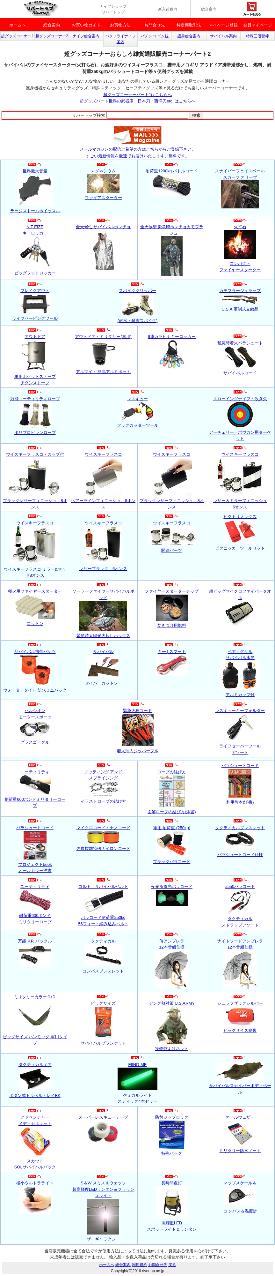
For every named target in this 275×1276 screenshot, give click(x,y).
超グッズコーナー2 (51, 36)
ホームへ (17, 25)
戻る (172, 1265)
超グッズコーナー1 (17, 36)
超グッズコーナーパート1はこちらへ (137, 94)
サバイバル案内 (223, 36)
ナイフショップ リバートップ (113, 9)
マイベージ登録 (223, 25)
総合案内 (208, 9)
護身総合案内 (188, 36)
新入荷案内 (167, 9)
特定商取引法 (189, 25)
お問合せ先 (154, 25)
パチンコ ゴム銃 (155, 36)
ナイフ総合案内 (86, 36)
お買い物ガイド (86, 25)
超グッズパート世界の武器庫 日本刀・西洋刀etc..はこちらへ (137, 101)
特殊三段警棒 (257, 36)
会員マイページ (257, 25)
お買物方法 (120, 25)
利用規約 (139, 1265)
